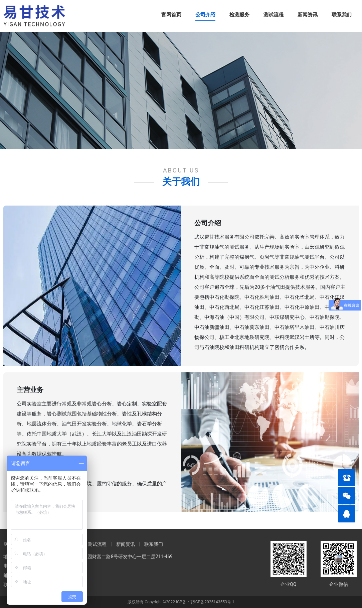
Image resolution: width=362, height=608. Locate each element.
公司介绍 (205, 15)
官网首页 (171, 15)
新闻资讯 (308, 15)
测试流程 (273, 15)
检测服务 (239, 15)
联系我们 (342, 15)
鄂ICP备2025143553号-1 (212, 602)
